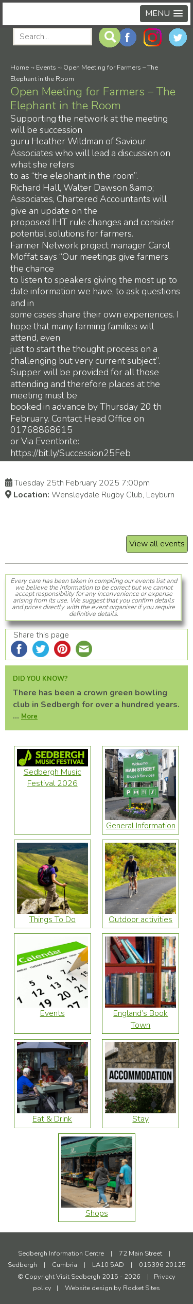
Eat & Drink (52, 1115)
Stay (140, 1115)
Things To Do (52, 915)
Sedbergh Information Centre (61, 1253)
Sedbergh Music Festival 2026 (52, 773)
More (29, 716)
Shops (96, 1209)
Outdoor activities (140, 915)
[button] (164, 13)
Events (46, 67)
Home (19, 67)
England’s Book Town (140, 1014)
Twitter (178, 37)
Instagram (153, 37)
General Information (140, 821)
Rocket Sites (141, 1288)
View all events (157, 543)
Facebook (127, 37)
